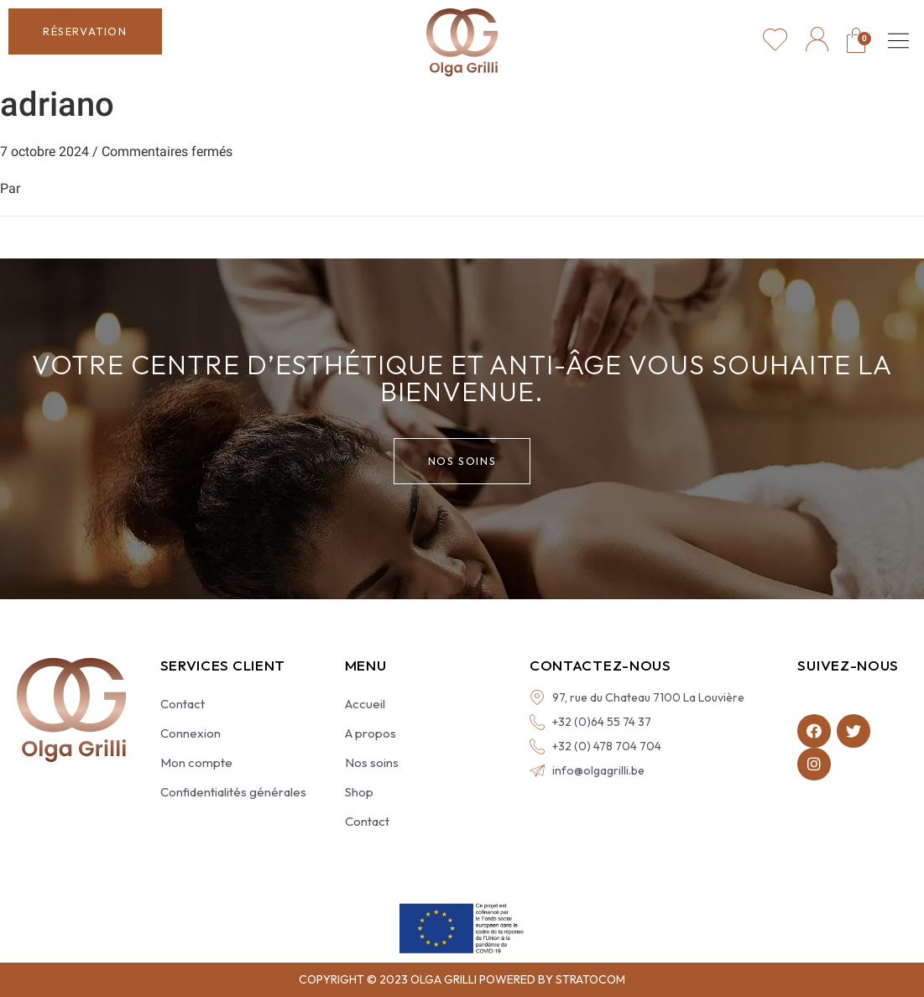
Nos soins (372, 762)
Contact (182, 704)
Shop (359, 792)
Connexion (190, 733)
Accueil (365, 704)
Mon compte (196, 762)
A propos (370, 733)
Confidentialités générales (233, 792)
